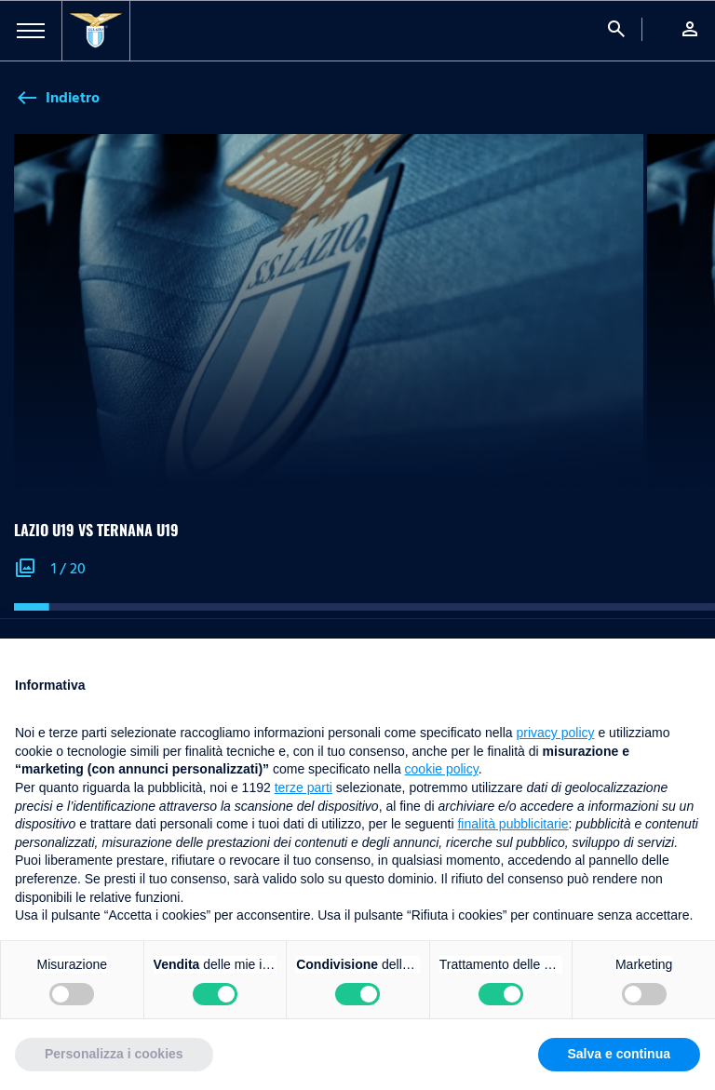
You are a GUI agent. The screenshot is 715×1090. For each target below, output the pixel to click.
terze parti (303, 787)
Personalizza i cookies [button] (114, 1053)
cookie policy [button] (442, 768)
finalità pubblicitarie (512, 823)
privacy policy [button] (556, 732)
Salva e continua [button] (619, 1053)
